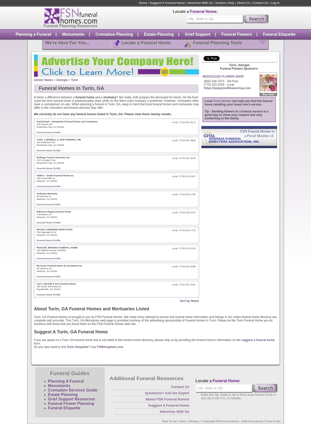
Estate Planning (159, 34)
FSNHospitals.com (110, 347)
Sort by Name (189, 301)
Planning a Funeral (33, 34)
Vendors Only (224, 3)
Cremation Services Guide (73, 390)
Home (143, 3)
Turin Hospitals (77, 347)
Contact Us (260, 3)
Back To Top (169, 421)
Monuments (73, 34)
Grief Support (197, 34)
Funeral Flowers (236, 34)
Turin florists (222, 101)
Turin (74, 80)
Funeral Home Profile (48, 132)
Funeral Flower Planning (71, 403)
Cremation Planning (114, 34)
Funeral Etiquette (279, 34)
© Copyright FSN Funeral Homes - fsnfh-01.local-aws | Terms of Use (241, 421)
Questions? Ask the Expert (167, 393)
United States (43, 80)
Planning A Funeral (66, 381)
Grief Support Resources (71, 399)
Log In (275, 3)
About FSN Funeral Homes (167, 399)
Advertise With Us (200, 3)
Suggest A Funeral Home (167, 3)
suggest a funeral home (258, 340)
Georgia (62, 80)
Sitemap (193, 421)
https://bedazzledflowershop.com (227, 88)
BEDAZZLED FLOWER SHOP (223, 76)
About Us (243, 3)
